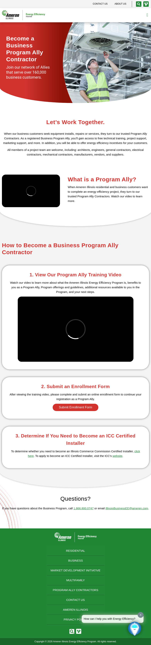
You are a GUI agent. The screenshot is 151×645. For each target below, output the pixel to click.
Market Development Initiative (75, 570)
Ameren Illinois (75, 609)
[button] (147, 15)
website (117, 455)
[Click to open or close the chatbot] (134, 628)
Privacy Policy (76, 619)
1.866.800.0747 (83, 508)
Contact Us (75, 599)
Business (75, 560)
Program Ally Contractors (75, 590)
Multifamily (75, 580)
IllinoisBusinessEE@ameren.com (126, 508)
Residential (75, 550)
